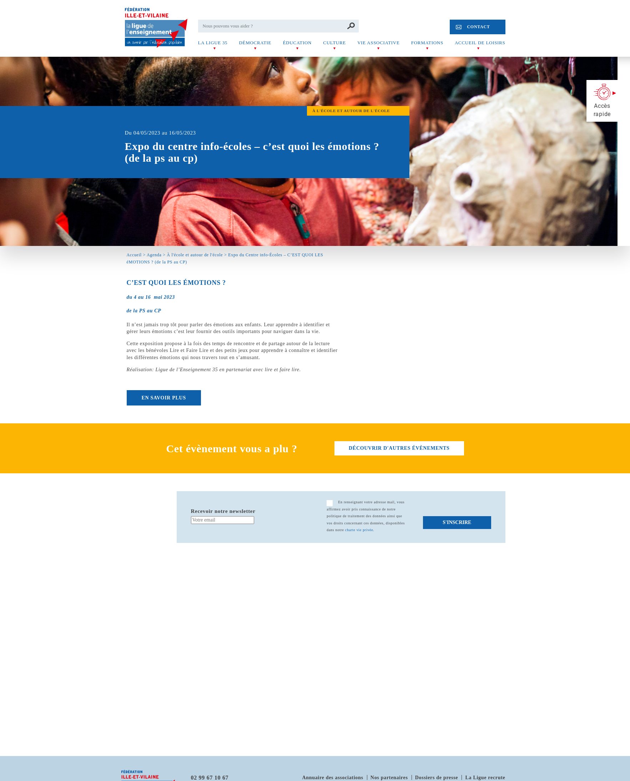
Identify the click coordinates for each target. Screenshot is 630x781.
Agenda (154, 254)
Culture (334, 42)
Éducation (297, 42)
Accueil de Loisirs (480, 42)
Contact (478, 26)
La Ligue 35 (213, 42)
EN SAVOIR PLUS (164, 397)
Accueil (134, 254)
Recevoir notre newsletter (223, 511)
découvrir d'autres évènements (399, 448)
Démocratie (255, 42)
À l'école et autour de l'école (195, 254)
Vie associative (378, 42)
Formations (427, 42)
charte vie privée (359, 530)
